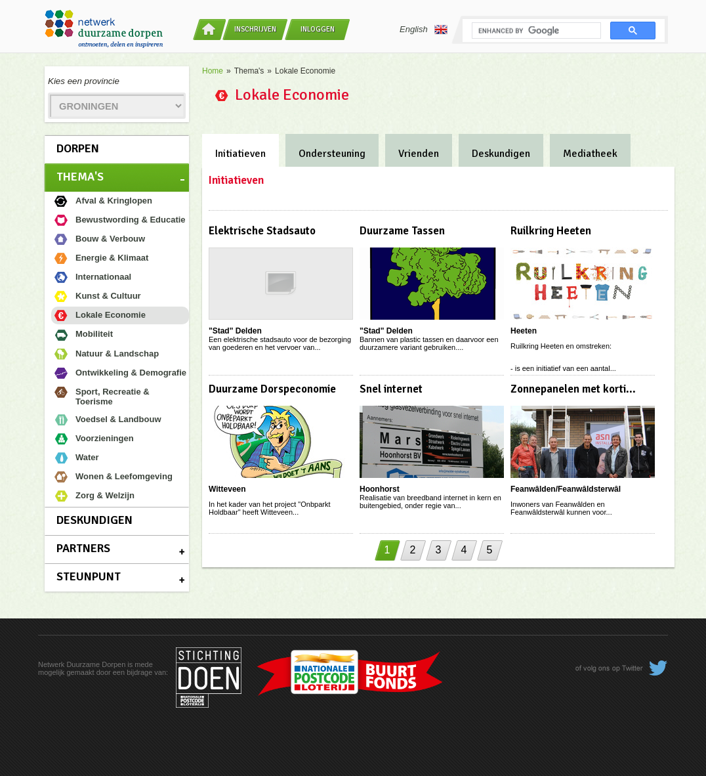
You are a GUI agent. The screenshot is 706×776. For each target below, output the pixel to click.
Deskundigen (94, 520)
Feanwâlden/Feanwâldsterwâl (565, 489)
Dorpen (77, 148)
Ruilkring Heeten (550, 231)
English (423, 29)
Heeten (523, 330)
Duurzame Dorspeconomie (272, 389)
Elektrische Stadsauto (262, 231)
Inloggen (318, 29)
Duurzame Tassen (402, 231)
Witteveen (227, 489)
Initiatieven (240, 153)
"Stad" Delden (235, 330)
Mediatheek (590, 153)
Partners (83, 548)
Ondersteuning (332, 153)
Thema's (80, 176)
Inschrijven (255, 29)
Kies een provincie (83, 81)
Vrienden (418, 153)
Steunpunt (88, 576)
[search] (535, 30)
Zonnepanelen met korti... (573, 389)
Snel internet (391, 389)
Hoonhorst (380, 489)
